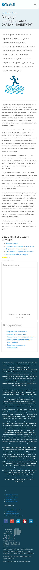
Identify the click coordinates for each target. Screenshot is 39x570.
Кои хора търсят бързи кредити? (17, 254)
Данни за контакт (11, 511)
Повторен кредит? (12, 243)
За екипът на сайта (11, 501)
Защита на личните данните (14, 516)
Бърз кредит (6, 13)
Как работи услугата (12, 494)
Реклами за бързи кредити (16, 334)
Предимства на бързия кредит (16, 249)
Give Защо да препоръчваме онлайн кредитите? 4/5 (8, 257)
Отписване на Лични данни (14, 509)
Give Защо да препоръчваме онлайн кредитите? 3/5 (6, 257)
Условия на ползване (12, 513)
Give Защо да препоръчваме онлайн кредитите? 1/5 (2, 257)
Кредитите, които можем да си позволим (20, 246)
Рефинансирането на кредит (17, 331)
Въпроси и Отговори (12, 497)
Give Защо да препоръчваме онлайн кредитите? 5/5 (9, 257)
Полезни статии (10, 499)
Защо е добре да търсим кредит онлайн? (20, 251)
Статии (14, 13)
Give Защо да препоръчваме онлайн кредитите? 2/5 (4, 257)
